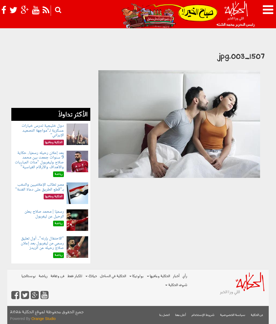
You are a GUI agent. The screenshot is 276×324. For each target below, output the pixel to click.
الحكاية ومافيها (158, 276)
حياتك (91, 276)
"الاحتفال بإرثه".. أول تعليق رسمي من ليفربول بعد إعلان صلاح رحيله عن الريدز (42, 243)
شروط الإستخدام (203, 315)
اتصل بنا (164, 315)
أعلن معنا (180, 315)
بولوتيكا (136, 276)
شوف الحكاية (176, 285)
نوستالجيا (29, 276)
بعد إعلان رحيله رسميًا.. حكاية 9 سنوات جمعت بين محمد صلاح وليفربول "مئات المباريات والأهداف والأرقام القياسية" (39, 160)
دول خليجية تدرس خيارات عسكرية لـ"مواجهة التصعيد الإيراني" (43, 130)
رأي (184, 276)
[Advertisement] (50, 74)
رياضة (43, 276)
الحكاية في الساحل (113, 276)
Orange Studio (43, 318)
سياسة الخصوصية (232, 315)
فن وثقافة (57, 276)
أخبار (176, 276)
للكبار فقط (74, 276)
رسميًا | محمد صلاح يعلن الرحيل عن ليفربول (44, 214)
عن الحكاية (257, 315)
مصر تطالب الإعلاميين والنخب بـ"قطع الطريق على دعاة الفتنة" (39, 187)
